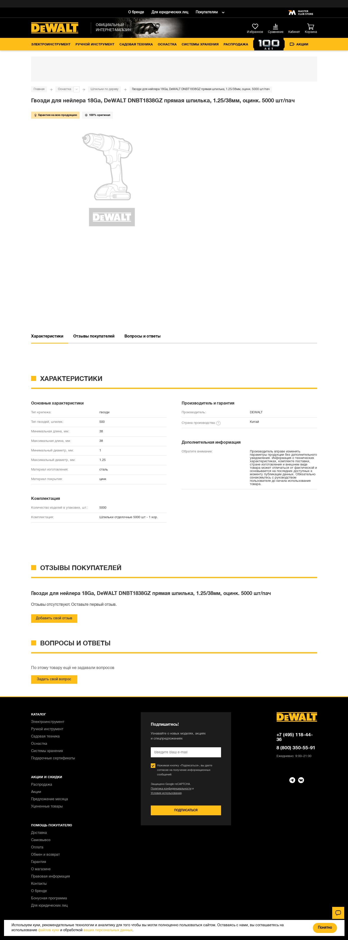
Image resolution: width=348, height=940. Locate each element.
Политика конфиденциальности (171, 788)
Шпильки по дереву (104, 89)
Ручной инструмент (95, 44)
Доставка (39, 833)
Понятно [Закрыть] (325, 927)
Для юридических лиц (170, 12)
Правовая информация (50, 876)
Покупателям (207, 12)
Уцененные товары (47, 806)
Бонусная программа (49, 898)
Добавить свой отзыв (54, 618)
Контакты (39, 884)
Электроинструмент (51, 44)
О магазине (41, 869)
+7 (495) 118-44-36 (294, 737)
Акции (299, 44)
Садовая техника (136, 44)
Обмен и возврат (45, 854)
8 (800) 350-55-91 (296, 748)
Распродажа (236, 44)
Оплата (37, 847)
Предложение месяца (49, 799)
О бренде (136, 12)
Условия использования (166, 793)
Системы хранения (200, 44)
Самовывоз (40, 840)
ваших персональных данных (108, 930)
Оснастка (167, 44)
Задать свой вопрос (54, 679)
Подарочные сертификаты (53, 758)
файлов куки (48, 930)
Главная (39, 89)
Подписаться (185, 810)
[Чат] (338, 913)
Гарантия (38, 862)
